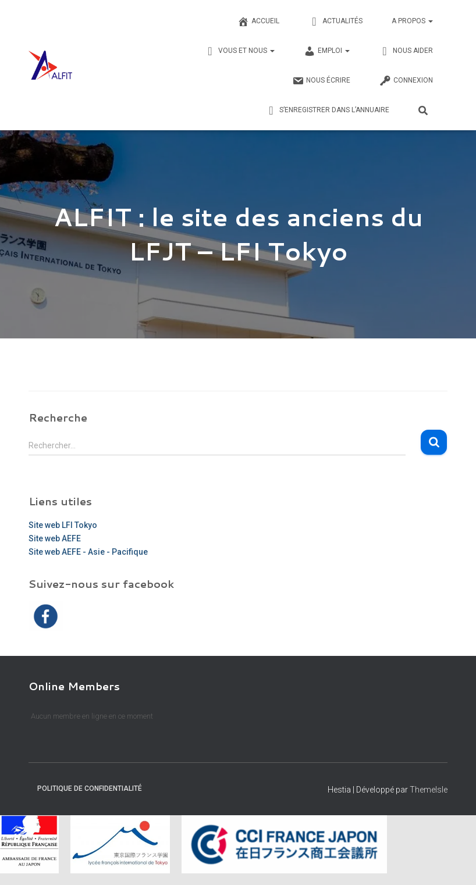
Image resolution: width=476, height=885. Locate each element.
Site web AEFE (55, 538)
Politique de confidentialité (89, 788)
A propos (412, 21)
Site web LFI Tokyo (63, 525)
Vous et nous (239, 51)
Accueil (258, 21)
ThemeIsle (428, 789)
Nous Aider (406, 51)
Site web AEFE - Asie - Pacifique (88, 551)
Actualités (335, 21)
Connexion (406, 81)
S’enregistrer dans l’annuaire (327, 110)
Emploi (327, 51)
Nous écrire (321, 81)
